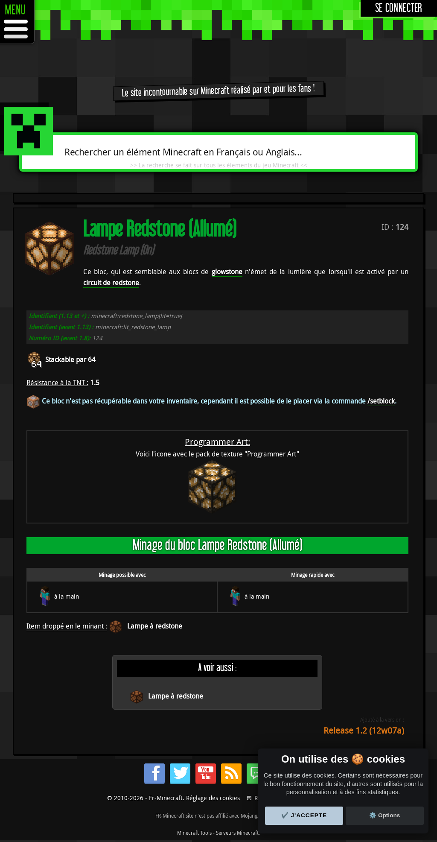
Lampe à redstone (154, 626)
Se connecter (398, 8)
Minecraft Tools (194, 832)
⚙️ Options (384, 815)
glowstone (227, 271)
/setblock (381, 401)
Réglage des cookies (213, 798)
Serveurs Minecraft (237, 832)
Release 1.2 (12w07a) (363, 730)
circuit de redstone (111, 282)
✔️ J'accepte (304, 815)
